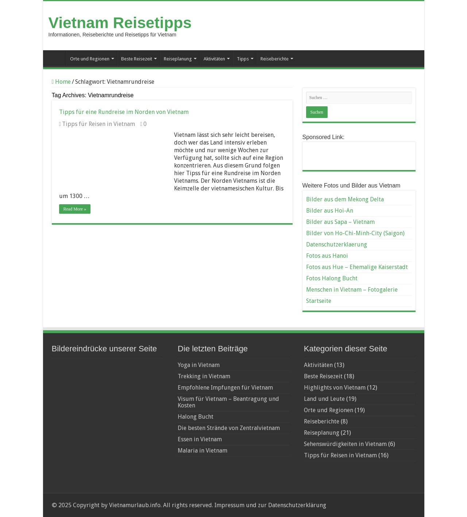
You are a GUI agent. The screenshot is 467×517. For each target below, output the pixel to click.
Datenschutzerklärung (297, 505)
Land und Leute (324, 398)
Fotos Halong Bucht (332, 278)
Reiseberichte (274, 59)
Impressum (228, 505)
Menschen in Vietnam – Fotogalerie (352, 289)
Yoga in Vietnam (199, 365)
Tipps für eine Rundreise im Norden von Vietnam (124, 111)
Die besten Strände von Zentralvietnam (229, 428)
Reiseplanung (178, 59)
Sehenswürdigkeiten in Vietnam (345, 444)
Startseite (56, 58)
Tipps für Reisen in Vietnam (98, 124)
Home (61, 81)
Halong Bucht (195, 416)
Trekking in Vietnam (204, 376)
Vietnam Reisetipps (120, 22)
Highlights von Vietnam (335, 387)
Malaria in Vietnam (202, 450)
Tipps (243, 59)
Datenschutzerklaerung (336, 244)
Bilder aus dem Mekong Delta (345, 199)
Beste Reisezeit (136, 59)
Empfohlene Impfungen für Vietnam (225, 387)
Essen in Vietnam (200, 439)
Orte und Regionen (89, 59)
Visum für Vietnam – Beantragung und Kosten (228, 402)
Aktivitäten (214, 59)
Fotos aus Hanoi (327, 255)
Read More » (74, 209)
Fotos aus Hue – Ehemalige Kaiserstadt (357, 267)
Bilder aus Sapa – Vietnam (340, 221)
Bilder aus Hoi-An (329, 210)
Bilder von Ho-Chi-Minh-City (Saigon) (355, 233)
